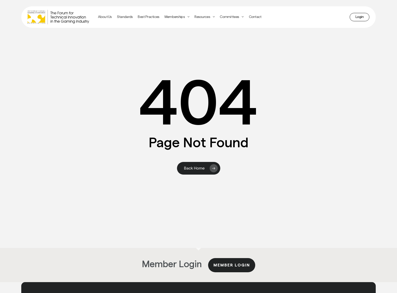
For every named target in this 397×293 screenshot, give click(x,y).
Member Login (231, 265)
